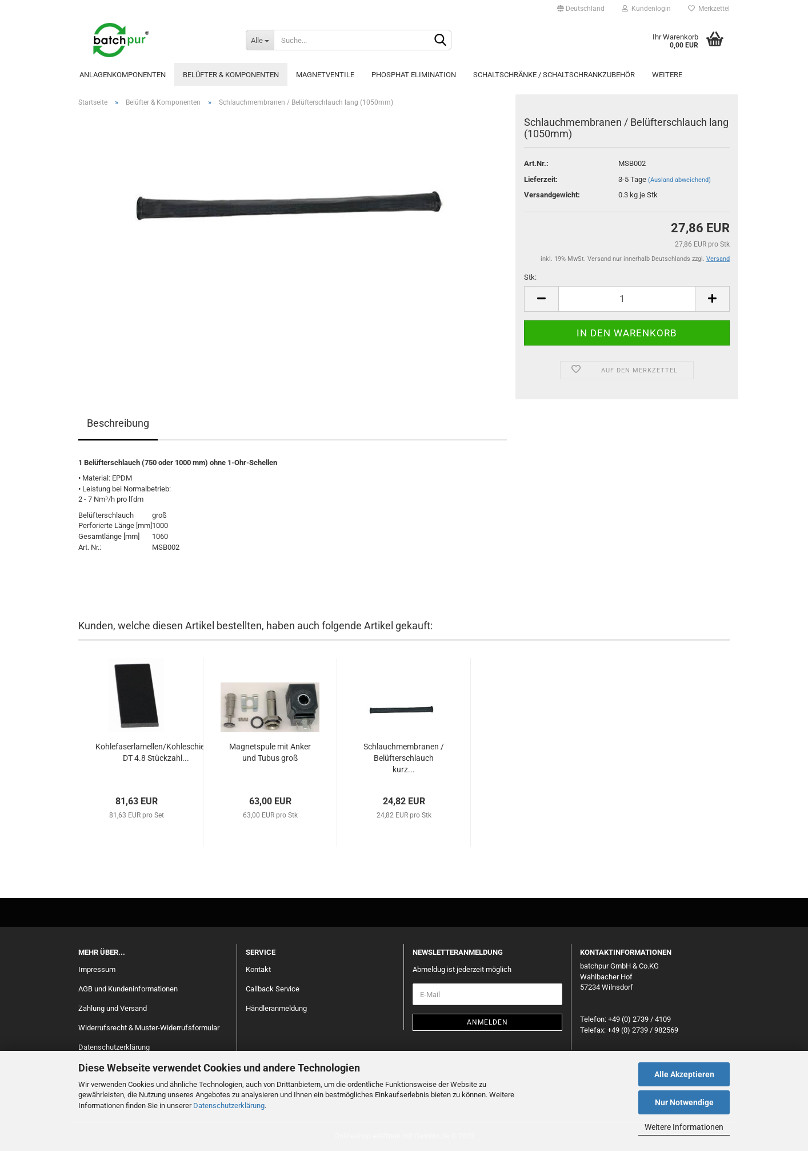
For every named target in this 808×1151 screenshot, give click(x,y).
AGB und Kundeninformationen (128, 989)
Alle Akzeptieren (684, 1074)
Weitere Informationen (684, 1127)
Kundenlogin (646, 9)
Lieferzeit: (541, 179)
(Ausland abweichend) (679, 180)
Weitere (667, 74)
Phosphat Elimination (413, 74)
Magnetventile (325, 74)
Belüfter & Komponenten (231, 74)
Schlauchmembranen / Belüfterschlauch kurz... (403, 758)
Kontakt (258, 969)
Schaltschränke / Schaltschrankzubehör (554, 74)
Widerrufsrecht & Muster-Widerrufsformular (148, 1027)
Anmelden (487, 1022)
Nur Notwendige (684, 1102)
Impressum (96, 969)
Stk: (530, 277)
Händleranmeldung (276, 1008)
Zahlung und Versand (112, 1008)
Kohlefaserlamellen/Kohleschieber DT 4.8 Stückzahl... (155, 752)
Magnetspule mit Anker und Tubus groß (270, 752)
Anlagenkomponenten (122, 74)
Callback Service (272, 989)
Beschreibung (118, 423)
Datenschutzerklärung (229, 1105)
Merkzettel (709, 9)
